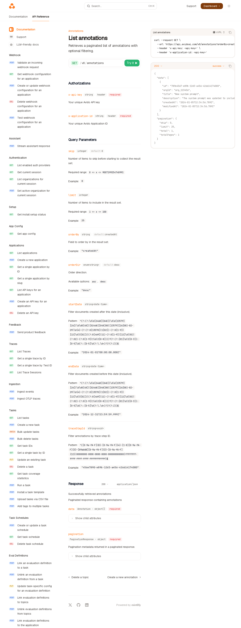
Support (191, 6)
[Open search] (120, 6)
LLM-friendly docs (24, 44)
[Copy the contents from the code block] (230, 32)
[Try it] (132, 63)
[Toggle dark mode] (229, 6)
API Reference (40, 18)
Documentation (18, 18)
